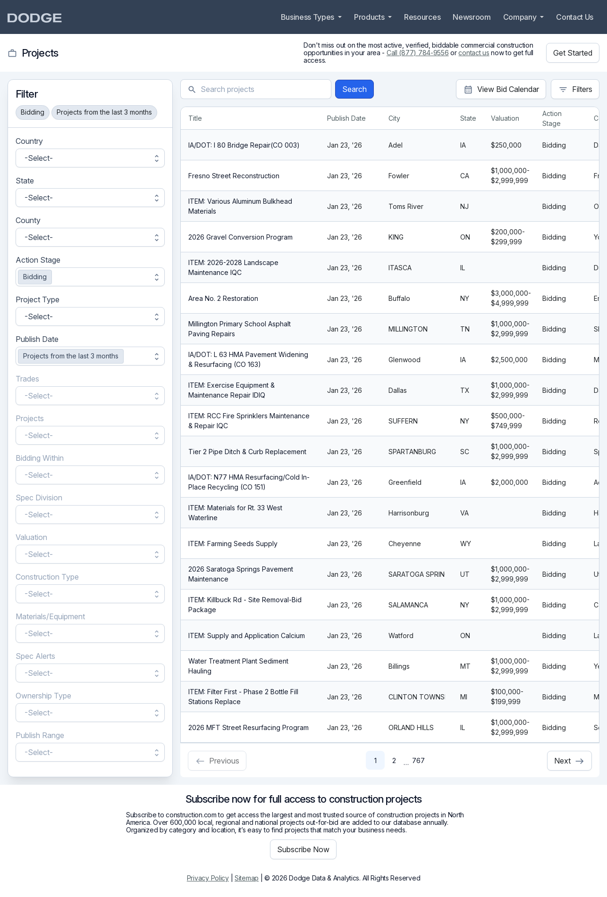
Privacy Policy (208, 878)
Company (520, 17)
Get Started (572, 53)
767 (418, 760)
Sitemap (247, 878)
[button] (90, 158)
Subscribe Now (303, 849)
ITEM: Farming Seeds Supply (233, 544)
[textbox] (262, 89)
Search (354, 89)
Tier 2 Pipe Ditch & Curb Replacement (247, 452)
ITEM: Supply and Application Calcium (246, 635)
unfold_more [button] (156, 158)
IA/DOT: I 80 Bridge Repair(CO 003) (244, 145)
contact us (473, 53)
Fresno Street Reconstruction (233, 176)
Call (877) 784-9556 (418, 53)
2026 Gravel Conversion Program (240, 237)
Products (370, 17)
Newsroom (471, 17)
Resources (422, 17)
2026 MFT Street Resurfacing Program (248, 727)
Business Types (308, 17)
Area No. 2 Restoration (223, 298)
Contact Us (574, 17)
